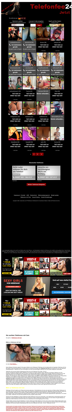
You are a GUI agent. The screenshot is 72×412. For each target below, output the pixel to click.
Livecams (20, 407)
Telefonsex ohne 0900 (29, 410)
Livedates (46, 409)
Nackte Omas (61, 406)
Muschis (34, 407)
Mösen (41, 407)
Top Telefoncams (58, 408)
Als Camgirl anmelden (17, 406)
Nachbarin (38, 409)
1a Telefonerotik (53, 407)
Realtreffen (51, 409)
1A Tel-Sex (29, 408)
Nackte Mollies (9, 407)
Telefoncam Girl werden (36, 406)
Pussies (27, 407)
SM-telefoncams (14, 410)
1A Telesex (19, 408)
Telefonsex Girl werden (26, 406)
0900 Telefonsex (21, 410)
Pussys (30, 407)
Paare (47, 407)
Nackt (44, 406)
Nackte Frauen (49, 406)
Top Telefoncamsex (17, 409)
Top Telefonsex (45, 408)
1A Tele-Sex (24, 408)
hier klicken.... (13, 364)
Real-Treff (59, 409)
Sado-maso (27, 409)
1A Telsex (15, 408)
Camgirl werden (9, 406)
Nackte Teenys (55, 406)
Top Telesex (38, 408)
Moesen (37, 407)
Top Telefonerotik (51, 408)
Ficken (44, 407)
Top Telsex (34, 408)
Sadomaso (23, 409)
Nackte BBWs (15, 407)
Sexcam (24, 407)
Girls (42, 406)
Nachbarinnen (33, 409)
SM (49, 407)
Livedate (42, 409)
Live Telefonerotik (9, 408)
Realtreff (55, 409)
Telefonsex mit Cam (17, 337)
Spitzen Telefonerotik (61, 407)
